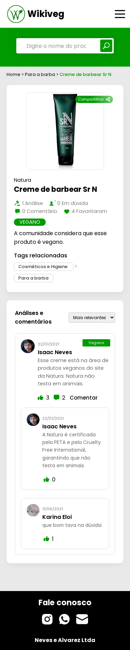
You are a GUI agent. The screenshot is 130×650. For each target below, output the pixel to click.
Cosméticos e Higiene (43, 267)
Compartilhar (94, 99)
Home (13, 74)
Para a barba (40, 74)
